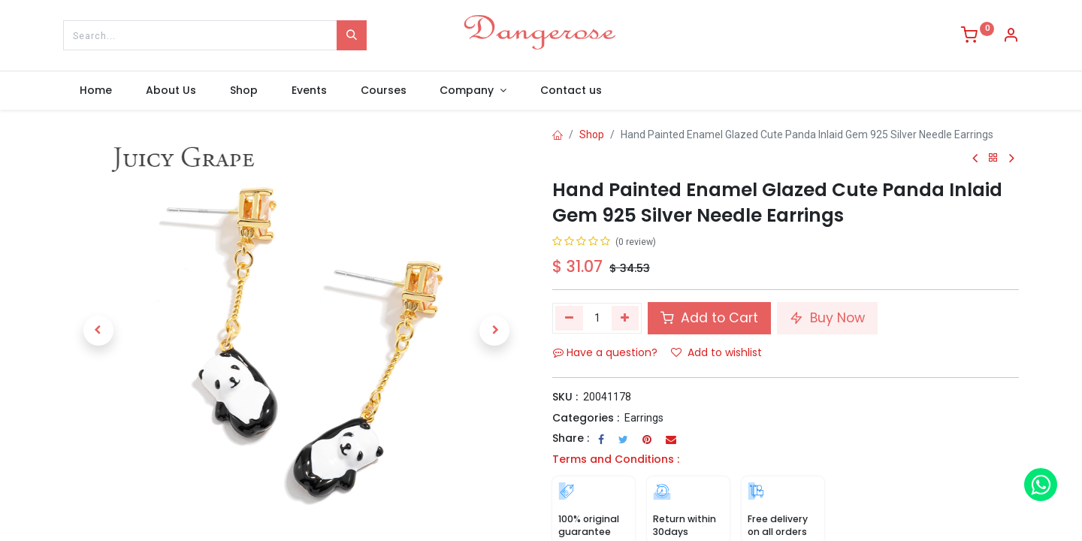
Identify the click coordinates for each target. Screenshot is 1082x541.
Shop (591, 134)
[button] (98, 331)
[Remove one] (569, 318)
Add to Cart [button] (709, 318)
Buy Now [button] (827, 318)
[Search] (352, 35)
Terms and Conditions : (615, 459)
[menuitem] (96, 90)
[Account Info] (1010, 37)
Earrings (643, 418)
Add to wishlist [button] (716, 352)
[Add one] (625, 318)
